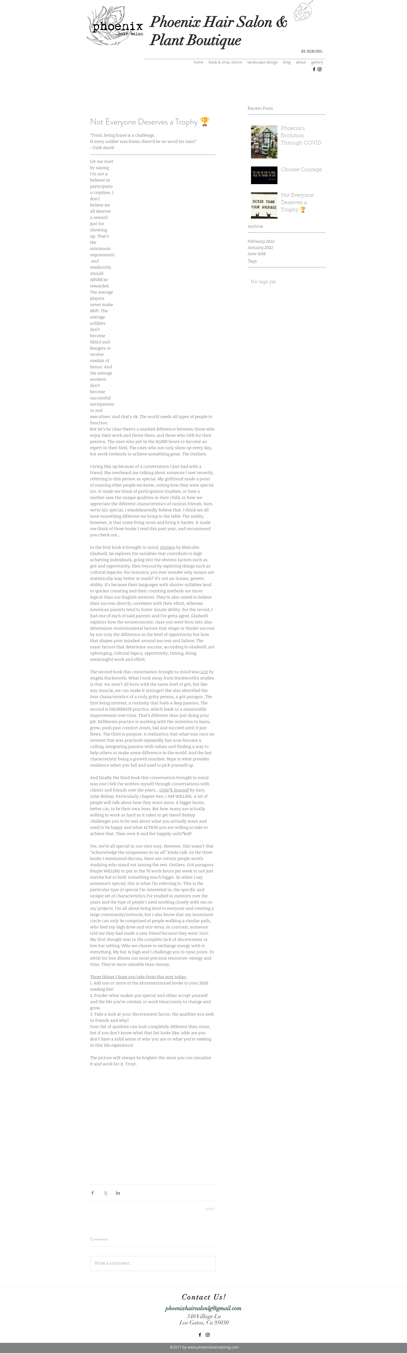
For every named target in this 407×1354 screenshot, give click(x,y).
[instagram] (319, 69)
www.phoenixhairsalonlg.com (213, 1347)
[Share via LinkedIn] (118, 1192)
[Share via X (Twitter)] (105, 1192)
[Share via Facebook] (92, 1192)
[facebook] (314, 69)
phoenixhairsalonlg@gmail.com (203, 1308)
